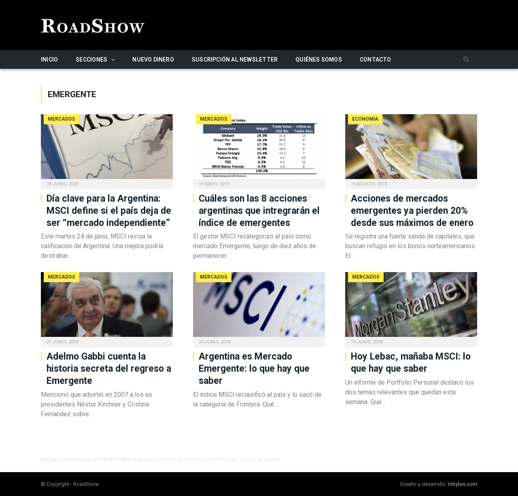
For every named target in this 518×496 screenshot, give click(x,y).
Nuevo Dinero (153, 59)
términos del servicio (233, 459)
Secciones (91, 59)
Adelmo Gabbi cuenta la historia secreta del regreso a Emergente (109, 368)
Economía (365, 119)
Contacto (375, 59)
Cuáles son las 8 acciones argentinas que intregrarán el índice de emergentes (259, 210)
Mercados (61, 119)
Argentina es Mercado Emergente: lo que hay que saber (254, 368)
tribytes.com (462, 484)
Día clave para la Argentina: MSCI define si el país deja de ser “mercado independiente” (109, 210)
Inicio (49, 59)
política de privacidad (183, 459)
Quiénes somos (318, 59)
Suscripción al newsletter (235, 59)
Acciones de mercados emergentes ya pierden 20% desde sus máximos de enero (412, 210)
